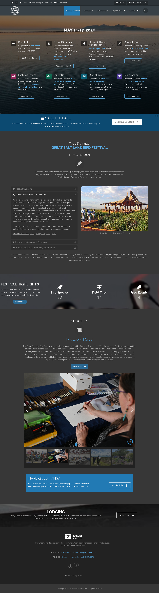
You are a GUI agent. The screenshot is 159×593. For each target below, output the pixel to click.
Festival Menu (72, 10)
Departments (118, 10)
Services (87, 10)
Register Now (127, 122)
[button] (132, 410)
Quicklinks (101, 10)
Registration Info (29, 58)
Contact (133, 10)
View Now (26, 96)
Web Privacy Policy (73, 576)
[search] (145, 10)
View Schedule (63, 66)
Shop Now (133, 96)
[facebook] (12, 2)
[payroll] (145, 3)
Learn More (98, 66)
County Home (135, 2)
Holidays (120, 2)
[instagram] (16, 2)
